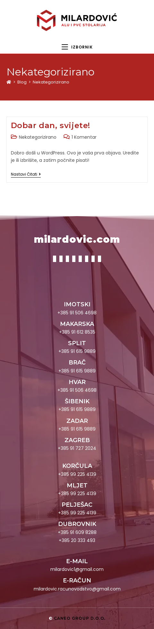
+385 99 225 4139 (77, 474)
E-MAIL (77, 561)
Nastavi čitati (26, 174)
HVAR (77, 382)
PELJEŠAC (77, 504)
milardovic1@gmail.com (77, 569)
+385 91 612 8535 (77, 332)
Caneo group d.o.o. (80, 618)
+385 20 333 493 (77, 540)
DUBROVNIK (77, 524)
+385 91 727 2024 (77, 448)
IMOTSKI (77, 304)
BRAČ (77, 362)
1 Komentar (84, 137)
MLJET (77, 485)
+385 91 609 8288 (77, 532)
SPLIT (77, 343)
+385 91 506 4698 (77, 313)
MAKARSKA (77, 324)
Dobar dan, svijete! (50, 125)
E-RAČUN (77, 580)
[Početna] (8, 82)
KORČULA (77, 465)
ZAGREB (77, 440)
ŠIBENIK (77, 401)
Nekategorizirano (51, 82)
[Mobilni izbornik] (77, 47)
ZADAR (77, 420)
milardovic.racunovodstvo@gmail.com (77, 589)
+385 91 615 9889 (77, 351)
